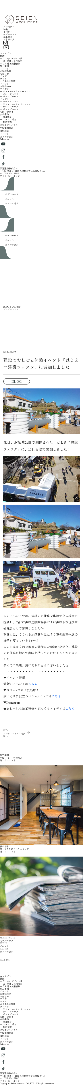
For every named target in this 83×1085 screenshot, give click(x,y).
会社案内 (4, 114)
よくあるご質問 (7, 81)
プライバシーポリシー (11, 175)
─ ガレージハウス (9, 94)
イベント (7, 31)
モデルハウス (10, 34)
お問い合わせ (6, 111)
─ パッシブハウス (9, 96)
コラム (3, 78)
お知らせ (4, 73)
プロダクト (5, 88)
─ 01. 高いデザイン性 (11, 58)
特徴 (5, 29)
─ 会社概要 (6, 116)
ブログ (3, 76)
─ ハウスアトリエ (9, 101)
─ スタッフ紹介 (8, 119)
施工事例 (7, 36)
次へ (5, 736)
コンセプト (8, 26)
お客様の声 (8, 39)
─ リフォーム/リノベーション (15, 91)
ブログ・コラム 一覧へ (16, 733)
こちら (32, 684)
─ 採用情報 (6, 121)
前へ (5, 729)
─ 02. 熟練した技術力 (11, 60)
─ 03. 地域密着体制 (10, 63)
